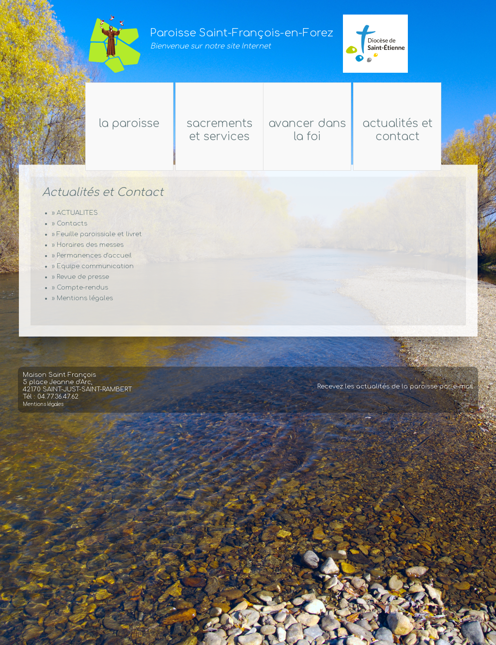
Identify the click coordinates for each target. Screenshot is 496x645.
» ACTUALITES (75, 213)
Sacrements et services (218, 130)
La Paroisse (101, 123)
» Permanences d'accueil (92, 255)
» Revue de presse (80, 277)
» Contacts (69, 223)
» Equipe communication (93, 266)
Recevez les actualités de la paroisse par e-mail (395, 395)
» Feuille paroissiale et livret (97, 234)
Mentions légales (43, 413)
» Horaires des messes (88, 245)
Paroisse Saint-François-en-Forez (241, 33)
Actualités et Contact (425, 130)
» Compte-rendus (80, 287)
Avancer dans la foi (308, 130)
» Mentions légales (82, 298)
